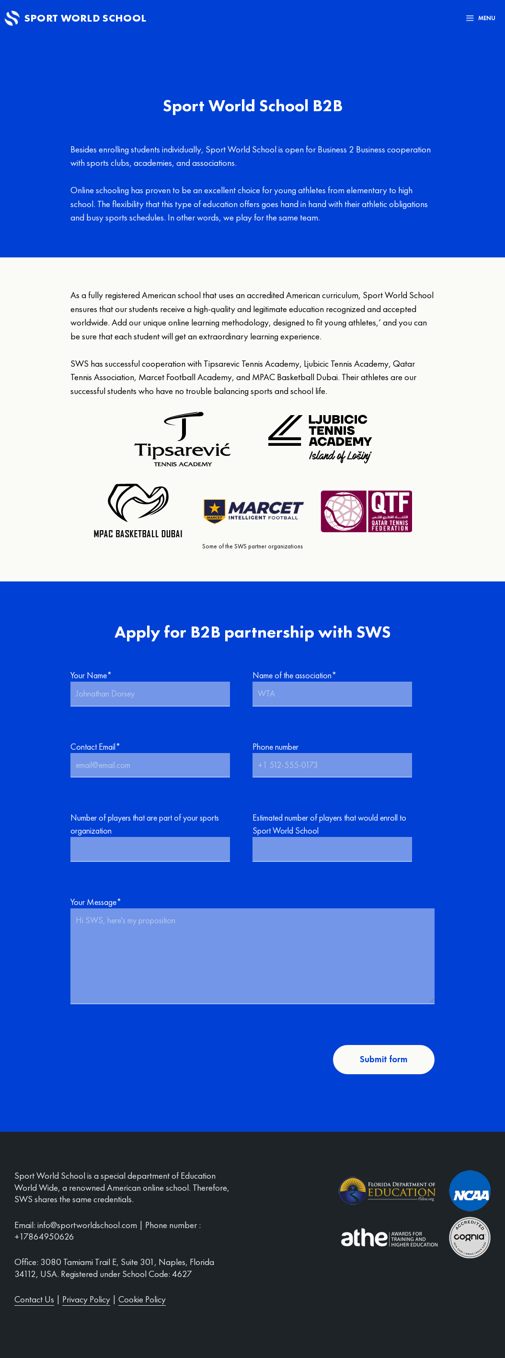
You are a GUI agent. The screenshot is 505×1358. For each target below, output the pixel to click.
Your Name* (156, 688)
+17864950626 (44, 1236)
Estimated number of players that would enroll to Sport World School (338, 837)
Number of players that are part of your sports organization (156, 837)
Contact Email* (156, 759)
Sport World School (86, 18)
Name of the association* (338, 688)
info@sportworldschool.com (87, 1225)
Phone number (338, 759)
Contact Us (34, 1299)
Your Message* (252, 951)
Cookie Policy (142, 1299)
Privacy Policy (86, 1299)
